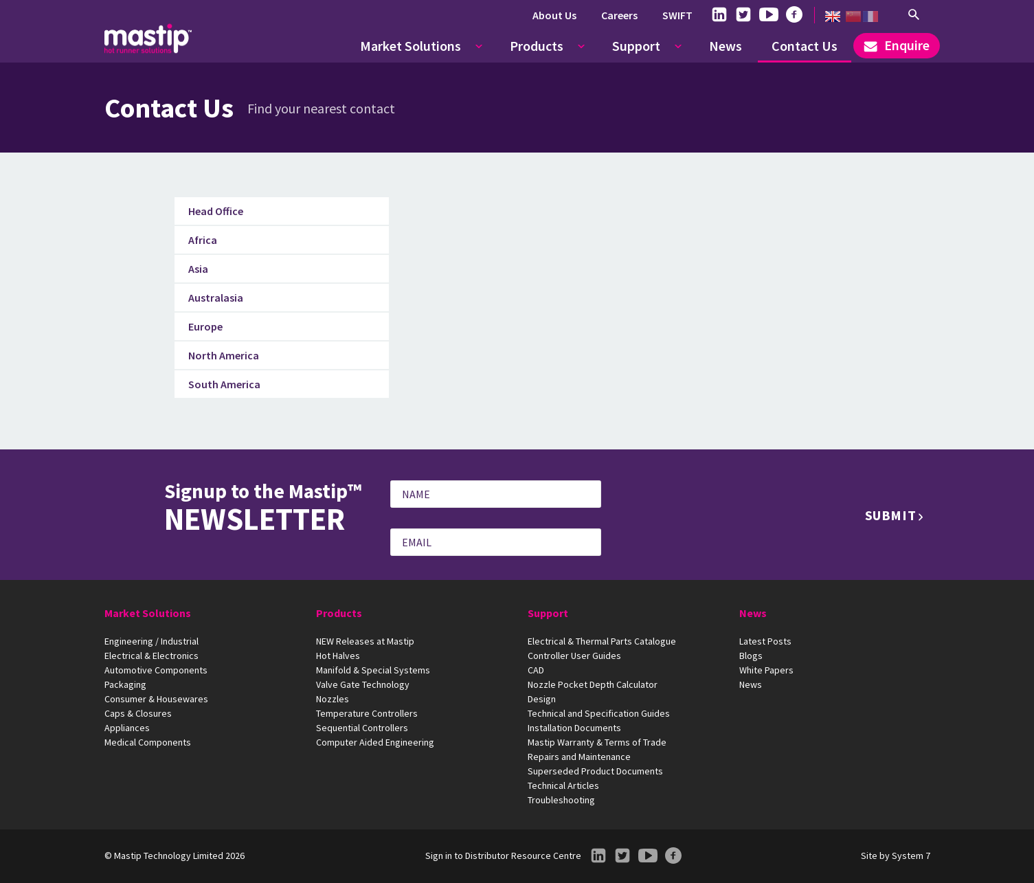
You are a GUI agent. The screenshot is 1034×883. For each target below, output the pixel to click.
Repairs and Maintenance (579, 756)
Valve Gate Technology (362, 684)
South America (224, 384)
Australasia (215, 297)
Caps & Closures (138, 713)
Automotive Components (155, 670)
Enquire (897, 45)
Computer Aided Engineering (375, 742)
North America (223, 355)
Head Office (215, 211)
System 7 (911, 855)
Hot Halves (338, 655)
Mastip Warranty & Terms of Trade (597, 742)
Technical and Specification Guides (599, 713)
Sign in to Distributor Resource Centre (503, 855)
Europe (205, 326)
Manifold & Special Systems (373, 670)
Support (636, 45)
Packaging (125, 684)
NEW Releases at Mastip (365, 641)
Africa (202, 240)
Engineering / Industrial (151, 641)
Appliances (127, 728)
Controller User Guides (574, 655)
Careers (619, 15)
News (725, 45)
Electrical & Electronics (151, 655)
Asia (198, 269)
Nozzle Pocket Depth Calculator (593, 684)
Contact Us (805, 45)
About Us (554, 15)
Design (542, 699)
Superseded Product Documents (595, 771)
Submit (891, 515)
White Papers (766, 670)
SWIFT (677, 15)
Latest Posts (765, 641)
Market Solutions (410, 45)
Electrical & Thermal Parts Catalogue (602, 641)
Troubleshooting (561, 800)
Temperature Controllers (367, 713)
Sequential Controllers (362, 728)
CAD (536, 670)
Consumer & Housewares (156, 699)
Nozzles (332, 699)
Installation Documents (574, 728)
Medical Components (147, 742)
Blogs (751, 655)
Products (536, 45)
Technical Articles (563, 785)
